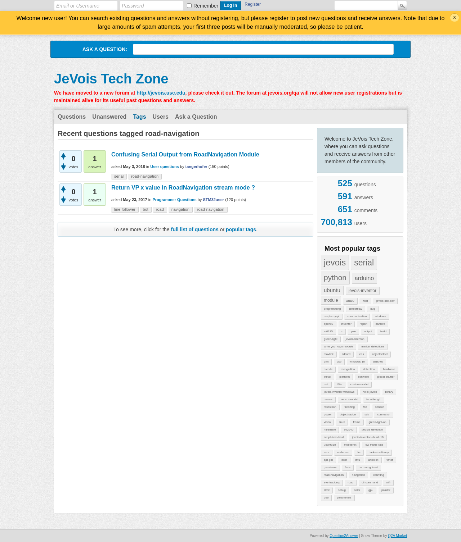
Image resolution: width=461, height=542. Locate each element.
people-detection (372, 429)
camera (380, 323)
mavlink (329, 354)
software (363, 376)
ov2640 (348, 429)
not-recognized (368, 467)
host (365, 300)
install (327, 376)
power (328, 414)
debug (342, 490)
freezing (349, 407)
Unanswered (109, 117)
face (347, 467)
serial (364, 262)
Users (161, 117)
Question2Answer (344, 536)
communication (357, 316)
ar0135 (328, 331)
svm (326, 452)
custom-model (359, 384)
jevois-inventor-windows (339, 391)
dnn (326, 361)
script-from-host (334, 437)
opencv (328, 323)
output (368, 331)
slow (327, 490)
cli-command (370, 482)
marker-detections (372, 346)
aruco (350, 300)
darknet (378, 361)
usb (339, 361)
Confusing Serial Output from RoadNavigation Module (185, 154)
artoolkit (373, 459)
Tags (139, 117)
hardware (389, 369)
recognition (348, 369)
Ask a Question (196, 117)
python (335, 277)
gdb (326, 497)
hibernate (330, 429)
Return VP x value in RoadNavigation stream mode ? (183, 188)
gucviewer (330, 467)
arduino (364, 278)
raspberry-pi (331, 316)
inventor (346, 323)
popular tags (241, 229)
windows (380, 316)
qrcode (328, 369)
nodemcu (343, 452)
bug (372, 308)
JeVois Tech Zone (111, 78)
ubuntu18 (330, 444)
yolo (353, 331)
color (357, 490)
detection (369, 369)
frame (356, 422)
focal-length (373, 399)
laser (344, 459)
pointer (385, 490)
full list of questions (195, 229)
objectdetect (380, 354)
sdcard (346, 354)
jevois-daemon (355, 339)
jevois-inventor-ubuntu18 (368, 437)
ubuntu (332, 290)
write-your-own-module (338, 346)
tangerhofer (196, 166)
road (350, 482)
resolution (330, 407)
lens (361, 354)
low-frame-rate (374, 444)
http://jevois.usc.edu (160, 93)
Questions (72, 117)
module (331, 300)
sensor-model (349, 399)
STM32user (213, 199)
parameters (344, 497)
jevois (335, 262)
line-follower (124, 209)
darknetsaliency (379, 452)
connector (383, 414)
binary (389, 391)
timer (389, 459)
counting (378, 475)
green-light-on (377, 422)
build (383, 331)
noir (326, 384)
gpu (370, 490)
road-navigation (334, 475)
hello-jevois (370, 391)
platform (344, 376)
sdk (366, 414)
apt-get (328, 459)
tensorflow (355, 308)
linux (342, 422)
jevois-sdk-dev (385, 300)
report (363, 323)
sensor (379, 407)
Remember (205, 5)
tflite (339, 384)
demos (328, 399)
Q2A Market (397, 536)
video (327, 422)
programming (332, 308)
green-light (330, 339)
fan (365, 407)
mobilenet (350, 444)
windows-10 (357, 361)
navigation (358, 475)
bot (145, 209)
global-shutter (385, 376)
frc (359, 452)
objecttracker (348, 414)
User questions (164, 166)
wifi (388, 482)
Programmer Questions (174, 199)
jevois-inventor (362, 290)
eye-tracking (332, 482)
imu (357, 459)
